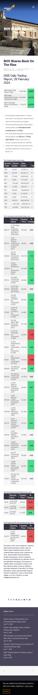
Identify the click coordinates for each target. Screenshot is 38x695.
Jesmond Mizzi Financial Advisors (19, 38)
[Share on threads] (14, 599)
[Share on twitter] (11, 599)
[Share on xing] (27, 599)
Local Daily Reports (24, 36)
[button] (33, 7)
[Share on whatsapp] (21, 599)
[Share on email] (29, 599)
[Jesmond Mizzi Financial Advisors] (9, 7)
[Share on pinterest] (16, 599)
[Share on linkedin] (19, 599)
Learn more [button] (29, 686)
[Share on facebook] (8, 599)
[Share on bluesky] (24, 599)
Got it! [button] (6, 691)
